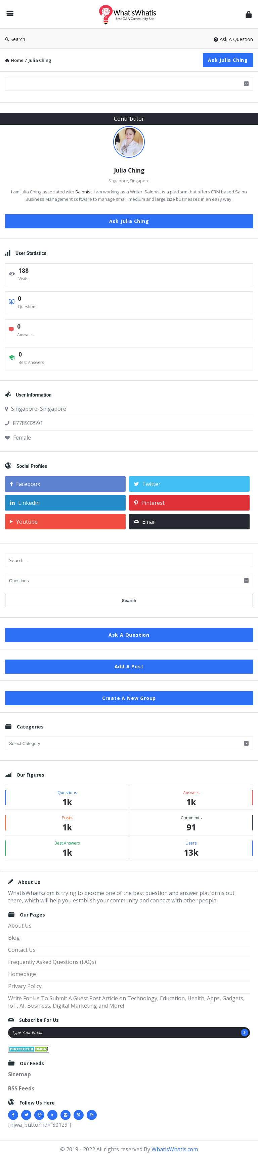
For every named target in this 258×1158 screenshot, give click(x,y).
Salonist (83, 192)
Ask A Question (233, 39)
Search (15, 39)
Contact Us (22, 950)
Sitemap (19, 1074)
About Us (20, 925)
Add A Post (129, 666)
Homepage (22, 974)
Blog (14, 937)
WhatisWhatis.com (175, 1149)
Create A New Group (129, 698)
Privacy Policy (25, 986)
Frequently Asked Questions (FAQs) (52, 962)
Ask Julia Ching (228, 60)
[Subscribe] (244, 1032)
